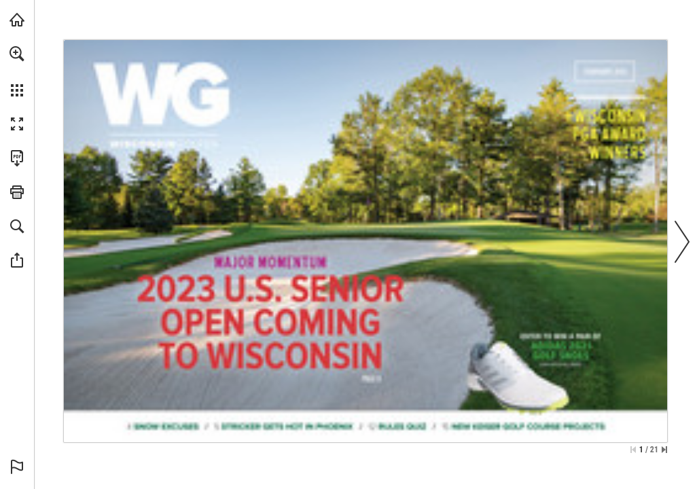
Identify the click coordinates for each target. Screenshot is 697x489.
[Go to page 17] (610, 141)
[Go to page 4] (163, 425)
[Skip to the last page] (664, 449)
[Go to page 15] (524, 425)
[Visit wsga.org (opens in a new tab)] (17, 20)
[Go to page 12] (397, 425)
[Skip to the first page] (633, 449)
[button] (17, 54)
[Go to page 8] (267, 308)
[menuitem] (17, 71)
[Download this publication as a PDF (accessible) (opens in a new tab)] (17, 158)
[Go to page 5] (285, 425)
